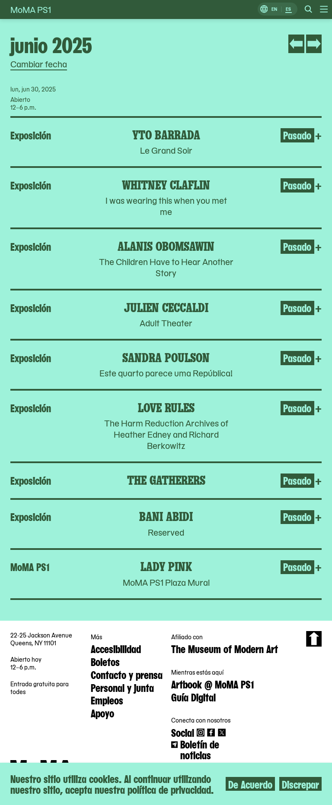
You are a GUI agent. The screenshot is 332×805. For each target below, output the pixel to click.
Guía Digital (193, 696)
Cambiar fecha (38, 63)
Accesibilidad (116, 648)
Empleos (107, 699)
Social (182, 732)
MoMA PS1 (30, 9)
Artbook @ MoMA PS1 (212, 683)
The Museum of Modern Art (224, 648)
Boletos (105, 661)
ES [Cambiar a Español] (288, 9)
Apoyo (102, 712)
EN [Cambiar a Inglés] (274, 9)
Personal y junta (122, 687)
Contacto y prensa (127, 674)
